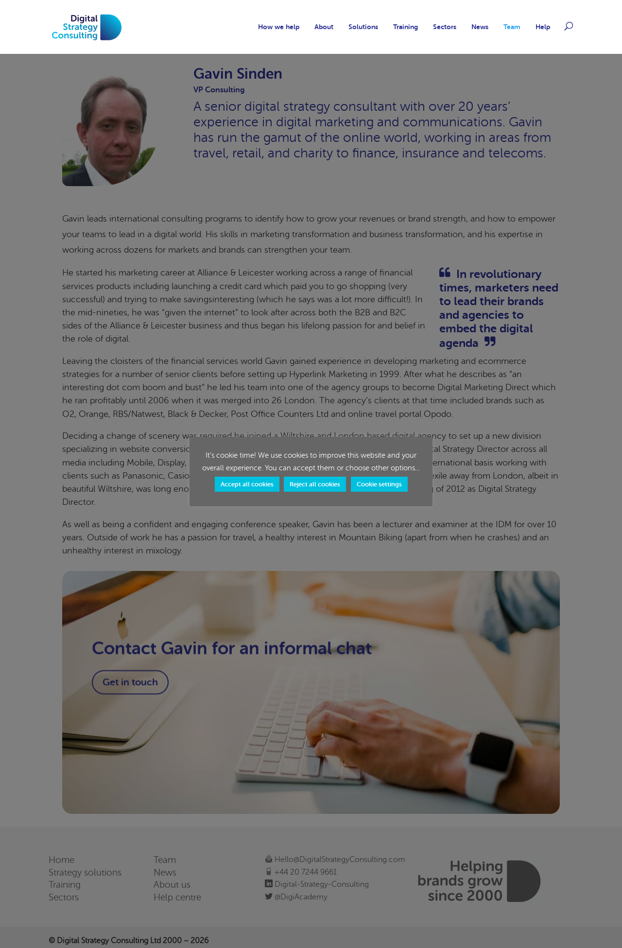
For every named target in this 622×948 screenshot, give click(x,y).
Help (543, 27)
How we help (278, 27)
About (323, 27)
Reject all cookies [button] (315, 484)
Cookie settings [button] (379, 484)
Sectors (444, 27)
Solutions (363, 27)
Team (511, 27)
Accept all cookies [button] (247, 484)
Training (405, 27)
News (479, 27)
